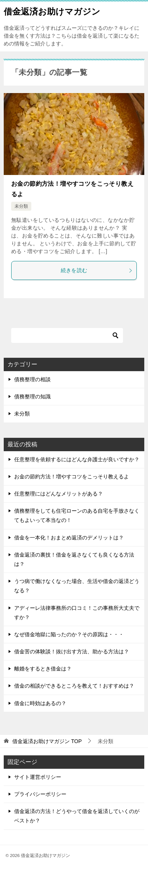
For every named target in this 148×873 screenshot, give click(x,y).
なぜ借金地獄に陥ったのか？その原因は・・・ (69, 634)
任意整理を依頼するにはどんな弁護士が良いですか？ (76, 459)
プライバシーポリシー (40, 794)
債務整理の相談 (32, 379)
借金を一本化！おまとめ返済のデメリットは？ (69, 538)
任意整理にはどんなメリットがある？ (58, 494)
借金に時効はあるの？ (40, 703)
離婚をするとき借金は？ (43, 669)
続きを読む (97, 270)
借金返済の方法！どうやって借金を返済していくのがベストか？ (76, 815)
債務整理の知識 (32, 396)
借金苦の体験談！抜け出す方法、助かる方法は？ (71, 651)
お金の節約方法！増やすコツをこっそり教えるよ (71, 476)
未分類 (21, 206)
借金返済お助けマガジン (52, 10)
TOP (47, 741)
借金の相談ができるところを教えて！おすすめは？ (74, 686)
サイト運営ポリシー (37, 777)
